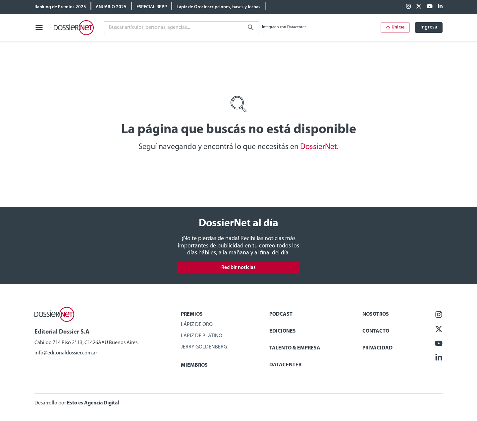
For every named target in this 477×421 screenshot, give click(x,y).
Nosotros (375, 314)
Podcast (280, 314)
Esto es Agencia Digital (93, 403)
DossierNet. (319, 147)
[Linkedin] (440, 7)
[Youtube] (430, 7)
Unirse (395, 27)
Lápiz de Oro (197, 324)
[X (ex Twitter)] (418, 7)
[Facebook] (408, 7)
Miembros (194, 365)
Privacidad (377, 348)
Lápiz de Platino (201, 336)
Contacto (375, 331)
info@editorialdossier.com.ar (65, 353)
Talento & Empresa (294, 348)
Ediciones (282, 331)
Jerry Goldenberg (204, 347)
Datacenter (285, 365)
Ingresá (428, 27)
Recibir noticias (238, 267)
